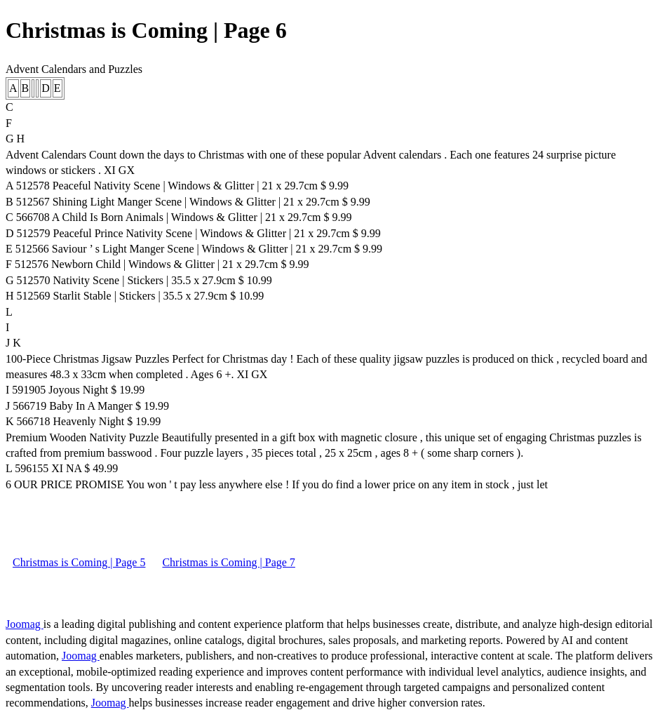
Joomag (24, 624)
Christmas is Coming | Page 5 (79, 562)
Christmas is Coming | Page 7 (228, 562)
